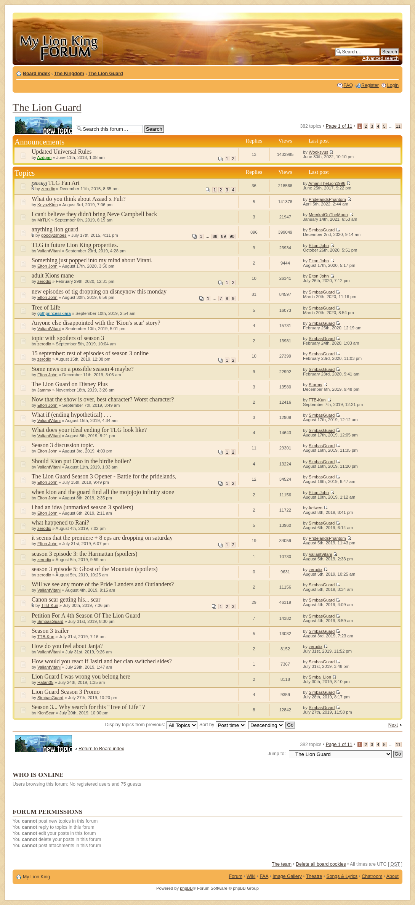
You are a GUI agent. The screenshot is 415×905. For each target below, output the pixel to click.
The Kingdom (69, 73)
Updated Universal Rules (61, 151)
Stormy (315, 384)
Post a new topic (43, 125)
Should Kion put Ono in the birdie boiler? (81, 461)
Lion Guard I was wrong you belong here (81, 676)
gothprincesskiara (54, 313)
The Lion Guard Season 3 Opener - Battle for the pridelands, (104, 476)
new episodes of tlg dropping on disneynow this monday (99, 291)
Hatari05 (45, 682)
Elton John (319, 245)
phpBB (186, 888)
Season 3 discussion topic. (63, 445)
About (392, 876)
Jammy (44, 390)
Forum (235, 876)
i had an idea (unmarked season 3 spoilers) (82, 507)
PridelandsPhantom (327, 199)
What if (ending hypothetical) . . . (71, 414)
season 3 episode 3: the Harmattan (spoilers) (84, 553)
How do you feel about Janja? (67, 646)
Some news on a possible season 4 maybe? (82, 369)
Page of (339, 126)
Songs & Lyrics (341, 876)
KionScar (45, 713)
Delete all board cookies (321, 864)
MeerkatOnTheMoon (328, 214)
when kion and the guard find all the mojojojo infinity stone (103, 492)
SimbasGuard (322, 230)
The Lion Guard (105, 73)
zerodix (48, 188)
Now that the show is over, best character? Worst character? (103, 399)
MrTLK (43, 220)
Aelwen (315, 507)
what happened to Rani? (60, 522)
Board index (36, 73)
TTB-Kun (317, 400)
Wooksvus (318, 152)
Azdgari (44, 157)
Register (370, 85)
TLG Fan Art (64, 183)
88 (215, 236)
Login (393, 85)
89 (223, 236)
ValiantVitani (49, 251)
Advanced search (380, 58)
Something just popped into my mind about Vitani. (92, 260)
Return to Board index (101, 748)
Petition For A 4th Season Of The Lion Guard (86, 615)
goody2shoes (54, 235)
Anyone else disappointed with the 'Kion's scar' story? (96, 322)
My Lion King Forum (59, 46)
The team (282, 864)
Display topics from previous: (151, 724)
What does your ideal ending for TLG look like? (89, 430)
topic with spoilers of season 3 (68, 338)
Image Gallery (287, 876)
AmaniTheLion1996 (326, 183)
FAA (264, 876)
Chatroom (372, 876)
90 (232, 236)
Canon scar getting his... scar (66, 599)
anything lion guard (55, 229)
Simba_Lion (320, 677)
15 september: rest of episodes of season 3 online (90, 353)
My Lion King (36, 876)
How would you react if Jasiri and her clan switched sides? (102, 661)
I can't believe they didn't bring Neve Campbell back (94, 214)
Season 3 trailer (50, 630)
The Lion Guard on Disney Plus (70, 384)
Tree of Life (46, 307)
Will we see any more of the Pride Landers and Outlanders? (103, 584)
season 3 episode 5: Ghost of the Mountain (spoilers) (94, 569)
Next (393, 725)
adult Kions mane (53, 275)
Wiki (251, 876)
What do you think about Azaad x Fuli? (79, 199)
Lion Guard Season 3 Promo (65, 691)
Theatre (314, 876)
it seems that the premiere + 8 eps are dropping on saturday (102, 537)
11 (398, 126)
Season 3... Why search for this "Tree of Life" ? (88, 707)
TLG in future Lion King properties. (75, 245)
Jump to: (277, 753)
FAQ (348, 85)
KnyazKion (47, 204)
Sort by (222, 724)
